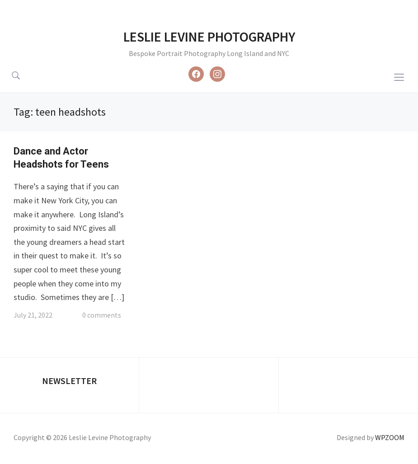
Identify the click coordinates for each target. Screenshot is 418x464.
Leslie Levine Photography (209, 36)
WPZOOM (389, 437)
